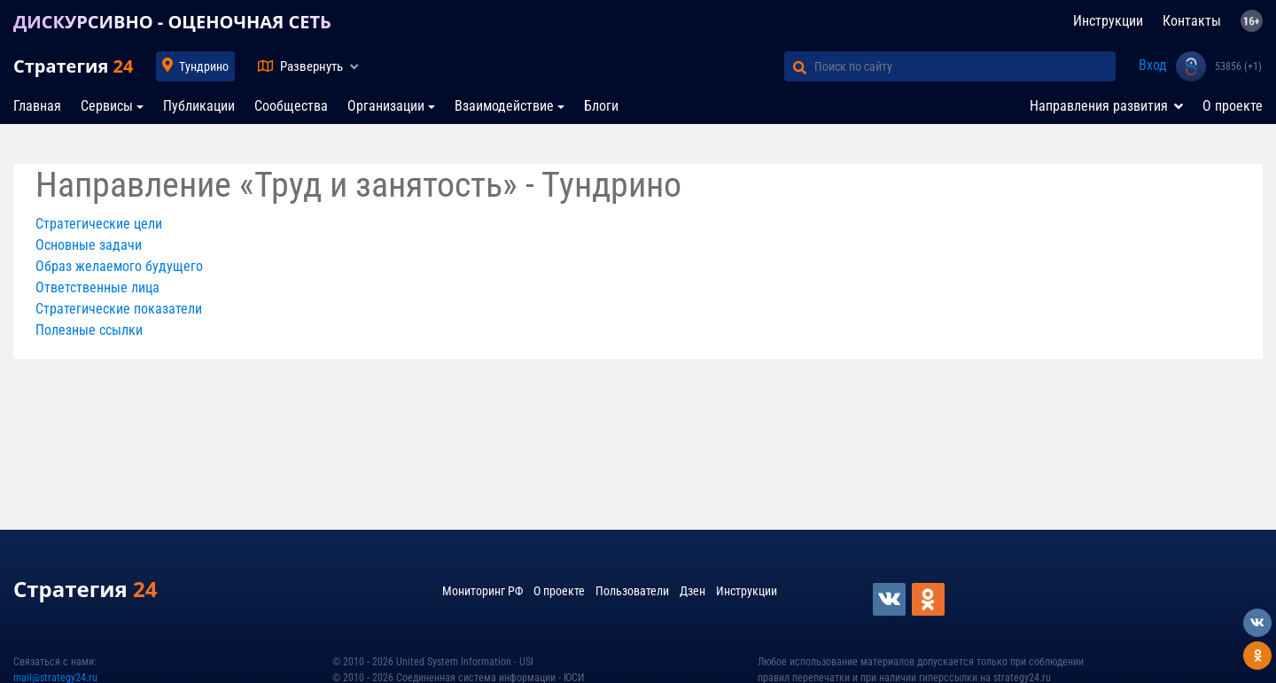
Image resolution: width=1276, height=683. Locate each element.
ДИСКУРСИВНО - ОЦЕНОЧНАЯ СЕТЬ (172, 22)
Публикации (199, 105)
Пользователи (632, 591)
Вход (1153, 65)
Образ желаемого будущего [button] (119, 266)
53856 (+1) (1238, 66)
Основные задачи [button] (88, 245)
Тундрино (204, 66)
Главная (37, 105)
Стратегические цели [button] (98, 223)
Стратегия (73, 66)
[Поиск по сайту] (965, 66)
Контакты (1192, 20)
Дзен (692, 591)
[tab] (638, 224)
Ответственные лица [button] (97, 287)
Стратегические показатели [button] (118, 308)
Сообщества (291, 105)
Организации (385, 105)
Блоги (601, 105)
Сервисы (107, 105)
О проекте (1232, 105)
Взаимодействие (504, 105)
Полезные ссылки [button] (89, 330)
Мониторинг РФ (482, 591)
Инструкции (1108, 20)
